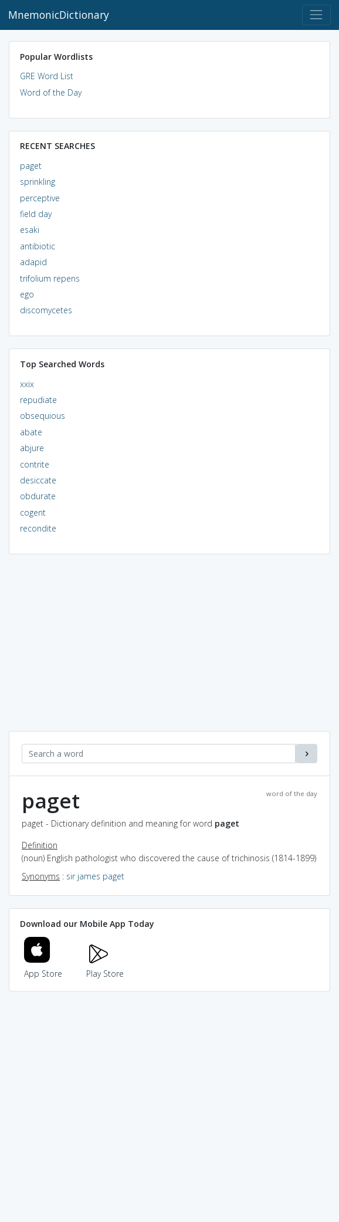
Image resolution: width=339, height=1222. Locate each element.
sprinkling (37, 181)
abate (31, 432)
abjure (32, 447)
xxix (27, 384)
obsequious (42, 415)
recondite (38, 528)
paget (31, 165)
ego (27, 294)
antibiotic (37, 246)
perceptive (40, 198)
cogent (33, 512)
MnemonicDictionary (58, 15)
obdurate (38, 496)
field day (36, 213)
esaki (29, 229)
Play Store (105, 966)
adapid (33, 262)
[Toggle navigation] (316, 15)
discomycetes (46, 310)
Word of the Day (51, 92)
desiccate (38, 480)
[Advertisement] (169, 649)
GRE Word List (46, 76)
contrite (34, 464)
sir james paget (95, 876)
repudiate (38, 399)
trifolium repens (50, 278)
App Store (43, 966)
